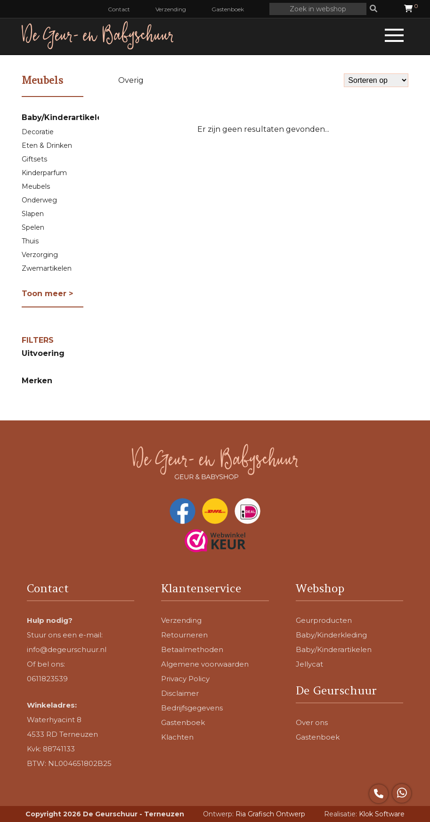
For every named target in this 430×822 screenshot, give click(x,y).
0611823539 (47, 678)
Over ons (312, 722)
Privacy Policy (185, 678)
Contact (119, 9)
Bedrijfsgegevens (192, 707)
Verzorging (40, 254)
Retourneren (184, 634)
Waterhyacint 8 (54, 719)
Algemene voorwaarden (205, 664)
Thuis (30, 241)
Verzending (170, 9)
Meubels (36, 186)
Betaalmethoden (192, 649)
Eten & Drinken (47, 145)
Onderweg (39, 200)
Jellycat (309, 664)
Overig (131, 80)
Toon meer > (47, 293)
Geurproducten (324, 620)
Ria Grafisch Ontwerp (270, 814)
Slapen (33, 214)
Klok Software (382, 814)
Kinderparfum (44, 173)
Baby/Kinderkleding (331, 634)
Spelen (33, 227)
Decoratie (38, 132)
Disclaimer (180, 693)
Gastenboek (227, 9)
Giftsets (34, 159)
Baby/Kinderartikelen (64, 117)
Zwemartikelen (47, 268)
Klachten (177, 737)
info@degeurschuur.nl (66, 649)
